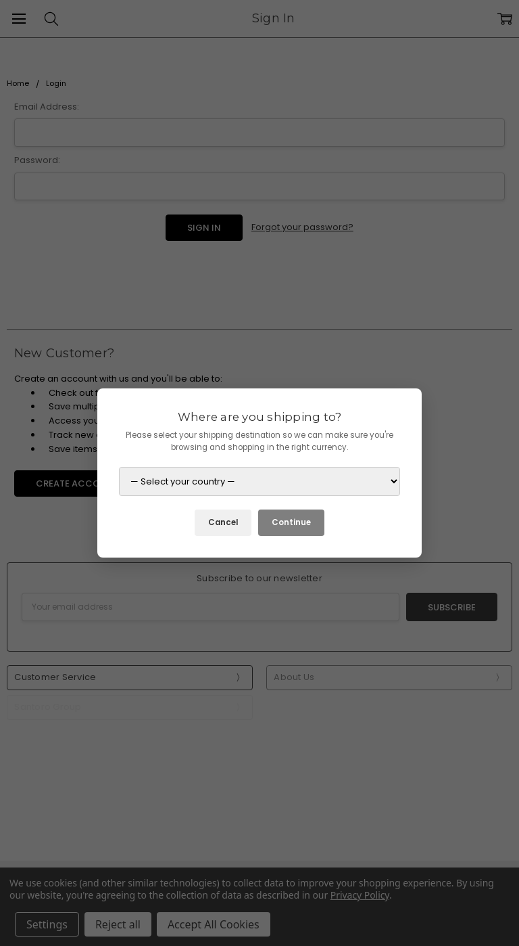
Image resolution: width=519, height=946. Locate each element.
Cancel (223, 522)
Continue (291, 522)
